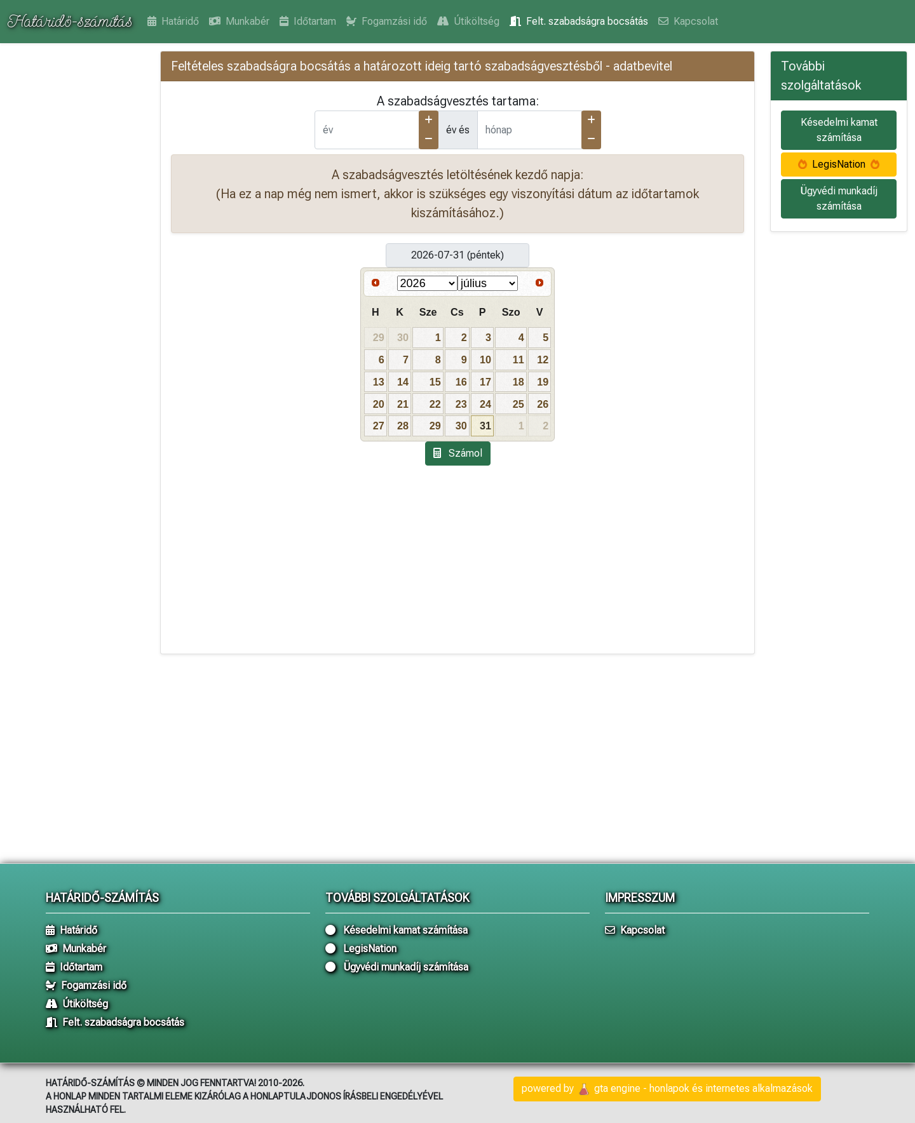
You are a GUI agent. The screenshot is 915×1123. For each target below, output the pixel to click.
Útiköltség (468, 21)
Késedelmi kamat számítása (396, 930)
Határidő (173, 21)
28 (403, 425)
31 (485, 425)
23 (461, 404)
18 (518, 381)
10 (485, 359)
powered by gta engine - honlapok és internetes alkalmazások (667, 1089)
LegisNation (360, 949)
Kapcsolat (688, 21)
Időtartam (308, 21)
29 (435, 425)
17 (485, 381)
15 (435, 381)
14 (403, 381)
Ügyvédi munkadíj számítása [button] (839, 198)
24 (485, 404)
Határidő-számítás (70, 21)
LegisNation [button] (838, 164)
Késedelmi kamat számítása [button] (839, 130)
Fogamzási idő (386, 21)
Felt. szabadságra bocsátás (579, 21)
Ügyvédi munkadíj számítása (396, 967)
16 (461, 381)
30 (461, 425)
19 (542, 381)
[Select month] (488, 283)
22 (435, 404)
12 (542, 359)
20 (378, 404)
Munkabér (239, 21)
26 (542, 404)
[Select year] (427, 283)
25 (518, 404)
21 (403, 404)
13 (378, 381)
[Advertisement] (76, 247)
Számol (457, 453)
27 (378, 425)
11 (518, 359)
